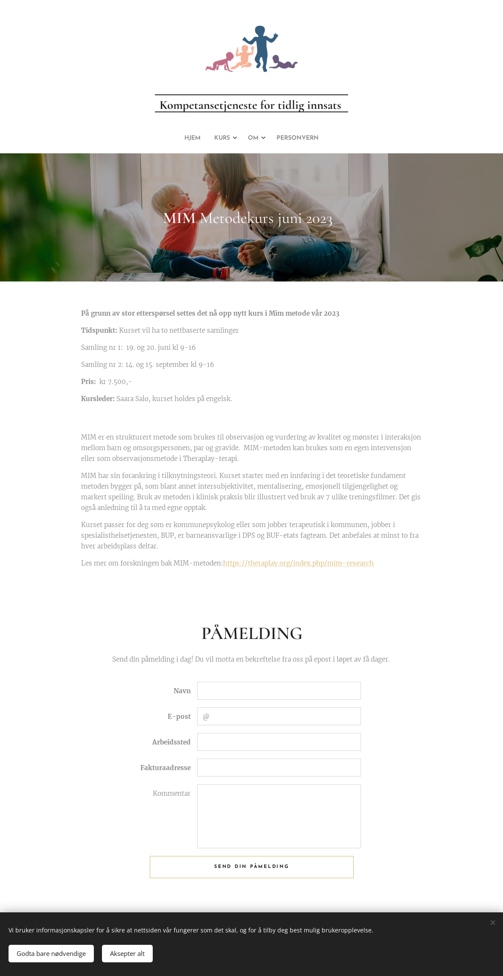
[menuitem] (230, 138)
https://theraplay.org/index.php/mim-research (298, 564)
